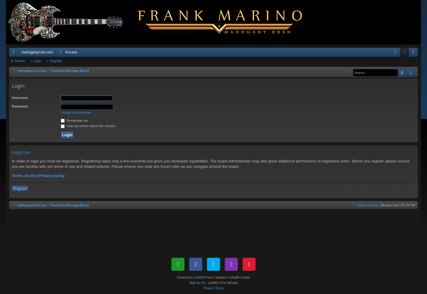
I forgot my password (76, 112)
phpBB (198, 277)
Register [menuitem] (415, 53)
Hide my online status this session (88, 126)
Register (56, 61)
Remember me (74, 120)
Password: (20, 106)
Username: (20, 97)
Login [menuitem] (406, 53)
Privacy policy (52, 175)
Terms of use (24, 175)
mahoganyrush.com (37, 52)
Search (20, 61)
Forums (71, 52)
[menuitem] (395, 52)
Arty (203, 282)
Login (38, 61)
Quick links (15, 53)
